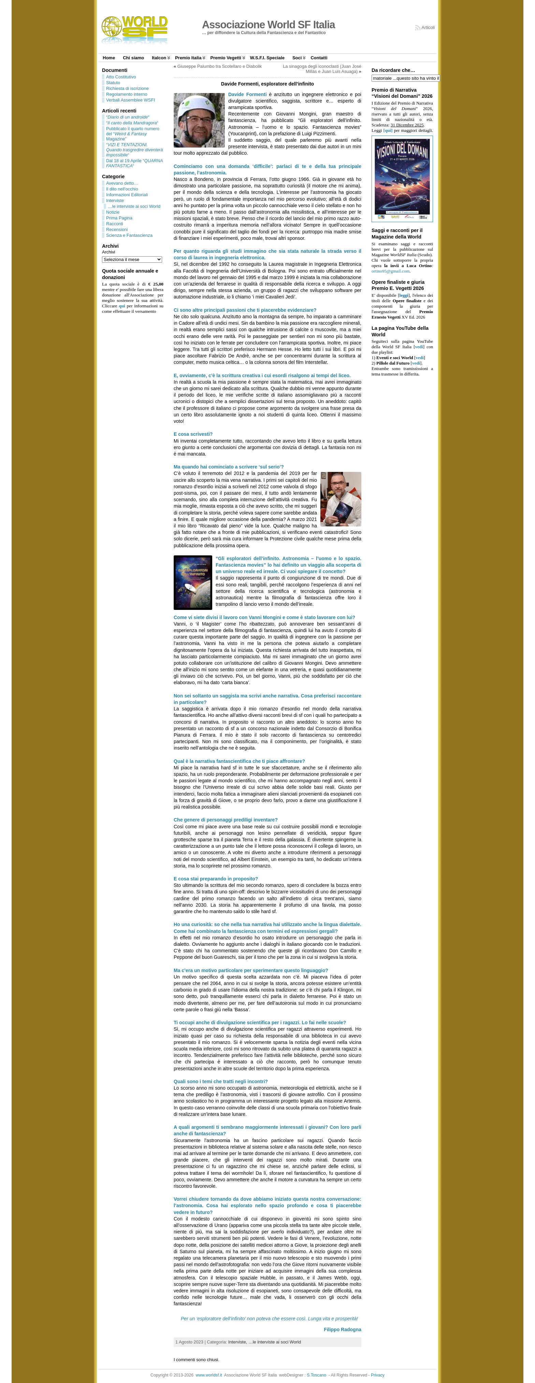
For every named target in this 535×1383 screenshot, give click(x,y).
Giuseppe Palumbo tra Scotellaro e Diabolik (219, 66)
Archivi (108, 252)
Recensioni (117, 229)
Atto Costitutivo (121, 76)
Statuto (113, 82)
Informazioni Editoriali (127, 194)
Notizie (112, 212)
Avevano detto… (122, 183)
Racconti (114, 223)
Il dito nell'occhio (122, 188)
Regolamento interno (126, 94)
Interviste (115, 200)
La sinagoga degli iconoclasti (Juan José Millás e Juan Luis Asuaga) (322, 69)
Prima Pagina (119, 217)
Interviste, (238, 1341)
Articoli (428, 27)
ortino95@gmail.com (390, 271)
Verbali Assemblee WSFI (130, 100)
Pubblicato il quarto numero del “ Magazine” (132, 133)
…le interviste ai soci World (134, 206)
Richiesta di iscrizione (127, 88)
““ (127, 117)
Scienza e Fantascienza (129, 235)
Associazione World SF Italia (268, 25)
